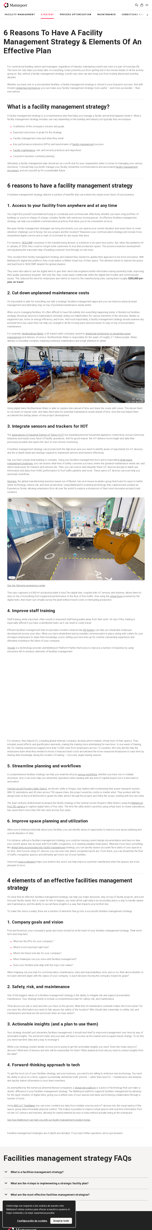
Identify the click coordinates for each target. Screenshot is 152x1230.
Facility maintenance (24, 150)
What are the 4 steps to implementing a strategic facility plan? (46, 1183)
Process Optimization (75, 14)
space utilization (27, 861)
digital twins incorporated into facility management (38, 847)
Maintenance (106, 14)
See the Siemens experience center (26, 585)
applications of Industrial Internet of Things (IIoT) (38, 434)
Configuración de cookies (32, 1220)
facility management (83, 144)
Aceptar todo (61, 1220)
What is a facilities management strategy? (34, 1171)
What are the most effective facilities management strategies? (47, 1194)
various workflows (87, 774)
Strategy (47, 14)
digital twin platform (85, 1087)
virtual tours (116, 596)
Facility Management (20, 14)
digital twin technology (28, 88)
